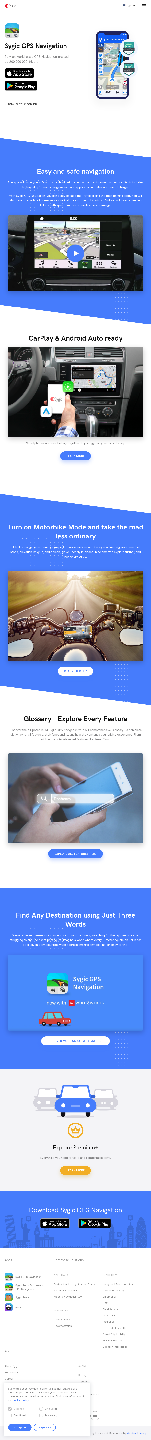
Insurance (109, 1321)
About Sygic (12, 1366)
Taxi (105, 1302)
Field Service (111, 1309)
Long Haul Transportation (118, 1284)
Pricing (82, 1375)
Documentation (63, 1325)
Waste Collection (113, 1340)
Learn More (75, 1170)
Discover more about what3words (76, 1041)
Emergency (109, 1296)
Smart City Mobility (114, 1334)
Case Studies (62, 1319)
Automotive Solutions (66, 1290)
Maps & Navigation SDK (68, 1296)
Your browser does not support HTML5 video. (75, 253)
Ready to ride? (75, 671)
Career (9, 1378)
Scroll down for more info (23, 103)
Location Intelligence (115, 1346)
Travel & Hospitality (115, 1327)
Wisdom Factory (136, 1433)
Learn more (75, 456)
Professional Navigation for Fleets (74, 1284)
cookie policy (21, 1400)
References (12, 1372)
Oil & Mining (110, 1315)
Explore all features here (75, 853)
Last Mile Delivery (113, 1290)
